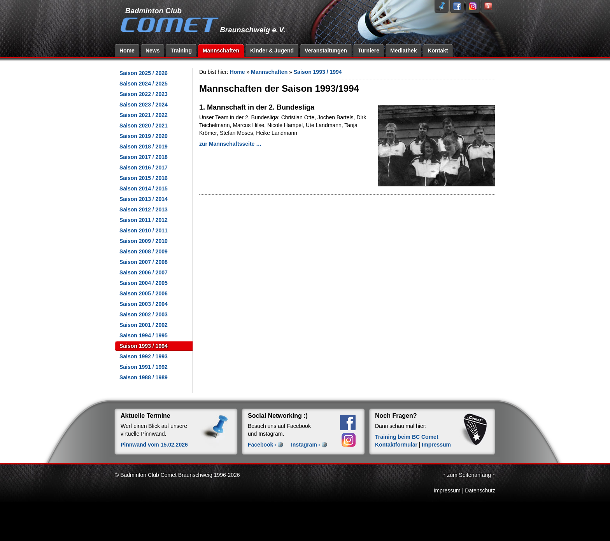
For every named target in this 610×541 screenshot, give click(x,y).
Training (180, 50)
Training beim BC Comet (406, 437)
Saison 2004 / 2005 (143, 283)
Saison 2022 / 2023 (143, 94)
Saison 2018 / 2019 (143, 146)
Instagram (304, 445)
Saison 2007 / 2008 (143, 262)
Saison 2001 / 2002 (143, 325)
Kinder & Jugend (272, 50)
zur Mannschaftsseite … (230, 144)
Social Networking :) (278, 415)
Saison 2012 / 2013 (143, 209)
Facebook (260, 445)
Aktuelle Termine (145, 415)
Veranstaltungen (326, 50)
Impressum (436, 445)
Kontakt (438, 50)
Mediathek (403, 50)
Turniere (368, 50)
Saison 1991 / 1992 (143, 367)
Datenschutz (480, 490)
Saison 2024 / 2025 (143, 83)
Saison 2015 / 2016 (143, 178)
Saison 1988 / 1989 (143, 377)
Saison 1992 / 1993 (143, 356)
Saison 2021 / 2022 (143, 115)
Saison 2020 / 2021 (143, 125)
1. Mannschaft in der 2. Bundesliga (256, 107)
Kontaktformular (396, 445)
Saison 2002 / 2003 (143, 314)
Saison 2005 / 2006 (143, 293)
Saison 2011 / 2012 (143, 220)
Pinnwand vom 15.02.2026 (154, 445)
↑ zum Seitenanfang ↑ (469, 475)
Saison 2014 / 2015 (143, 188)
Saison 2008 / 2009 (143, 251)
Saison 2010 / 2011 (143, 230)
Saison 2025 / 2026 (143, 73)
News (152, 50)
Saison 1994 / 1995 (143, 335)
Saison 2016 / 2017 (143, 167)
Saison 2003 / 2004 (143, 304)
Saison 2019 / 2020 (143, 136)
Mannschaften (221, 50)
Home (127, 50)
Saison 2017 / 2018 (143, 157)
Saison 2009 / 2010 (143, 241)
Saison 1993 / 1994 (143, 346)
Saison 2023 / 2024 (143, 104)
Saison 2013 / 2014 (143, 199)
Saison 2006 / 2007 (143, 272)
